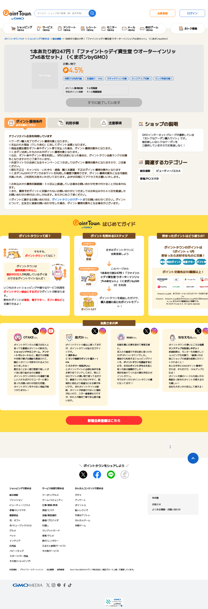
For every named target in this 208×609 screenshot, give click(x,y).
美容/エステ (48, 510)
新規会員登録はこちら (104, 420)
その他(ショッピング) (20, 560)
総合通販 (145, 170)
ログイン (192, 13)
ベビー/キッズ (16, 550)
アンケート (80, 499)
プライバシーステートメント (31, 569)
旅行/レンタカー (50, 540)
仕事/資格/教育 (49, 505)
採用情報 (60, 569)
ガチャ (78, 494)
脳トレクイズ (81, 510)
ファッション (16, 499)
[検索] (92, 13)
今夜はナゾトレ (82, 515)
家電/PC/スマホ (149, 178)
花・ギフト (14, 520)
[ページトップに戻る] (193, 458)
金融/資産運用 (49, 515)
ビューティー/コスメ (168, 170)
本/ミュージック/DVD (20, 525)
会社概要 (50, 569)
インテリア (14, 540)
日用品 (12, 545)
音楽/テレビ (48, 535)
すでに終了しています (104, 102)
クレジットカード (51, 530)
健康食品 (13, 515)
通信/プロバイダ (50, 520)
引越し (45, 525)
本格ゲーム (80, 525)
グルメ (12, 530)
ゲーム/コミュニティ (52, 499)
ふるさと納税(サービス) (53, 545)
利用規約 (13, 569)
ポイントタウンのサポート (67, 199)
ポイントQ (80, 505)
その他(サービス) (50, 550)
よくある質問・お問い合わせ (166, 509)
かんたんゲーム (82, 520)
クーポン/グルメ (50, 494)
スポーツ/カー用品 (18, 555)
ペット (12, 535)
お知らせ (156, 504)
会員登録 (162, 13)
